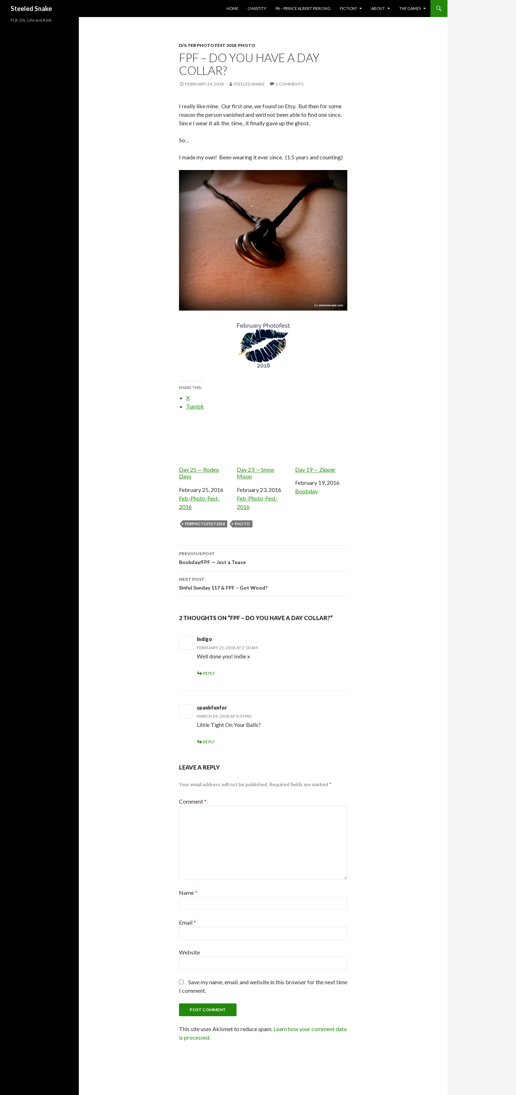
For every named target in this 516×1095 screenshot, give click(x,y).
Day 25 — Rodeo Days (205, 449)
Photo (246, 45)
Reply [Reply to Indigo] (209, 673)
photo (242, 523)
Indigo (204, 639)
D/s (182, 45)
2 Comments (289, 84)
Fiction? (348, 8)
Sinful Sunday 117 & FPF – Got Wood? (263, 583)
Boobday (306, 491)
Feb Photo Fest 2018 (212, 45)
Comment (193, 801)
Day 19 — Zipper (321, 446)
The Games (410, 8)
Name (188, 892)
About (378, 8)
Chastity (257, 8)
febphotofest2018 (205, 523)
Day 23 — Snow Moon (263, 449)
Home (232, 8)
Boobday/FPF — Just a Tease (263, 557)
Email (187, 922)
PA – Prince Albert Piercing (303, 8)
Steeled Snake (31, 8)
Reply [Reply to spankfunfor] (209, 741)
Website (189, 952)
